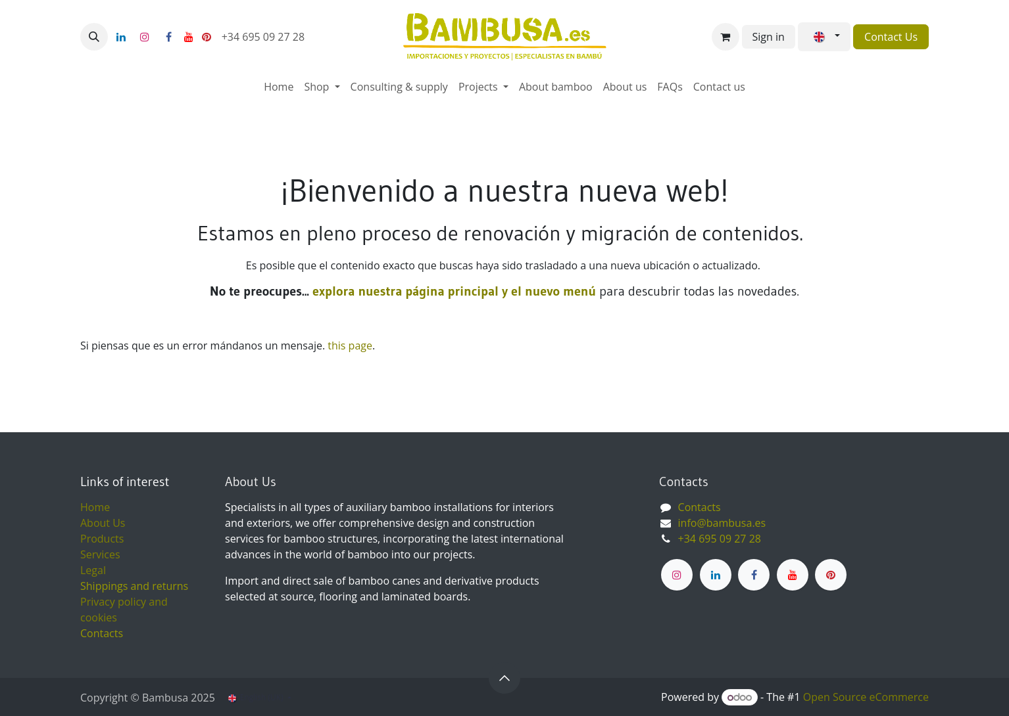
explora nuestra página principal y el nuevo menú (452, 291)
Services (100, 554)
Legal (93, 570)
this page (350, 345)
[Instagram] (144, 36)
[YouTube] (189, 37)
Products (102, 538)
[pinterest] (206, 37)
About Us (103, 523)
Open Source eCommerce (866, 697)
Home (95, 507)
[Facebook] (168, 36)
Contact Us (891, 37)
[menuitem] (278, 87)
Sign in (768, 37)
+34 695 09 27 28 (265, 37)
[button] (94, 37)
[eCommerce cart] (725, 37)
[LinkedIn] (121, 36)
